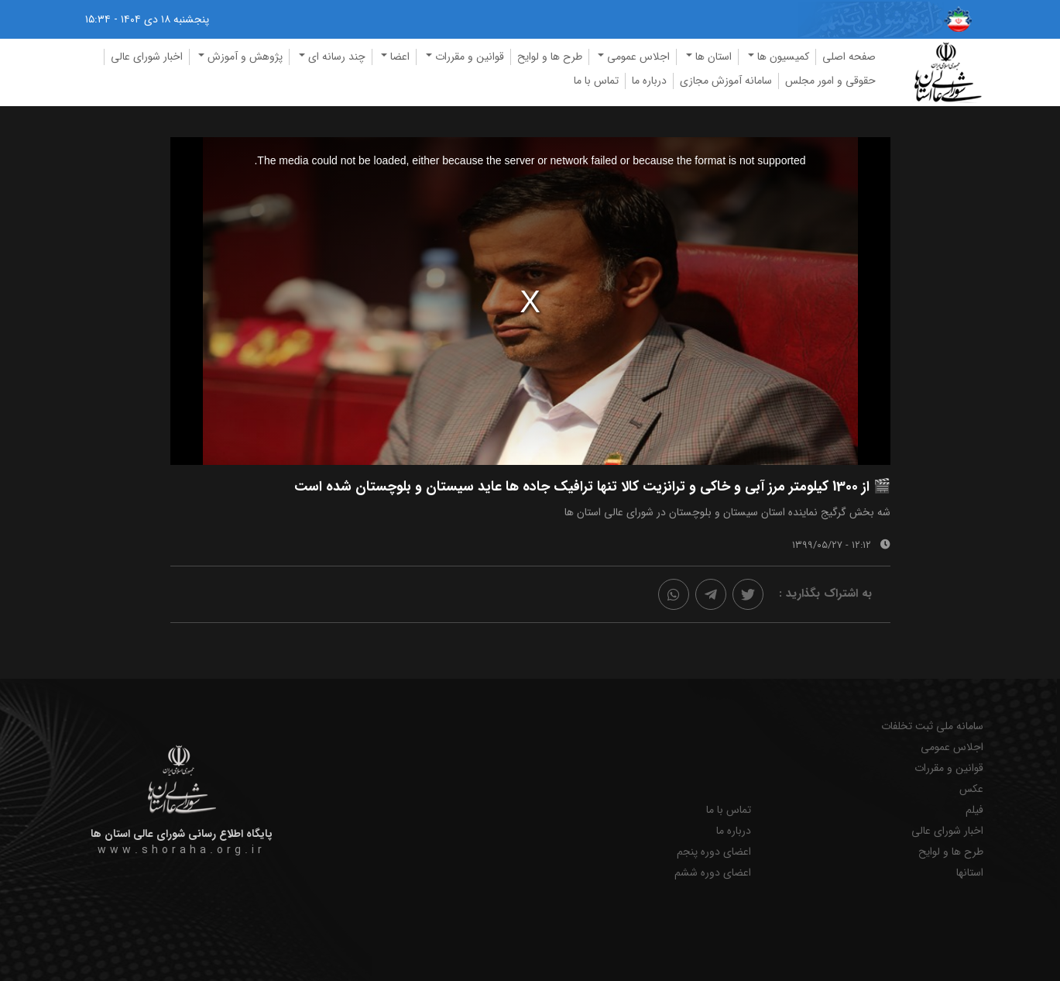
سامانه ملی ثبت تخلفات (932, 726)
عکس (971, 789)
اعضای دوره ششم (712, 873)
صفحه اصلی (849, 56)
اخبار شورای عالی (147, 56)
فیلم (974, 810)
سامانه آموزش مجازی (726, 80)
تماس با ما (596, 80)
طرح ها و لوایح (549, 56)
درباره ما (649, 80)
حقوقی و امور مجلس (830, 80)
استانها (969, 873)
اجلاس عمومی (952, 747)
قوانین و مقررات (948, 768)
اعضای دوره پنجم (714, 852)
